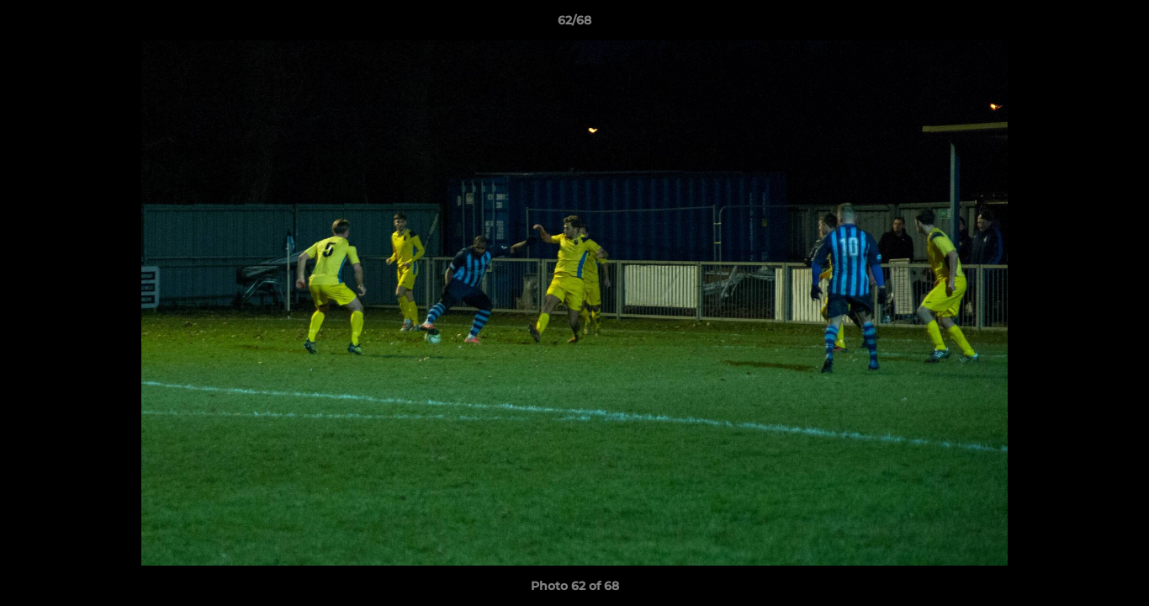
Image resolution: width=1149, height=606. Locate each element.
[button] (1119, 24)
